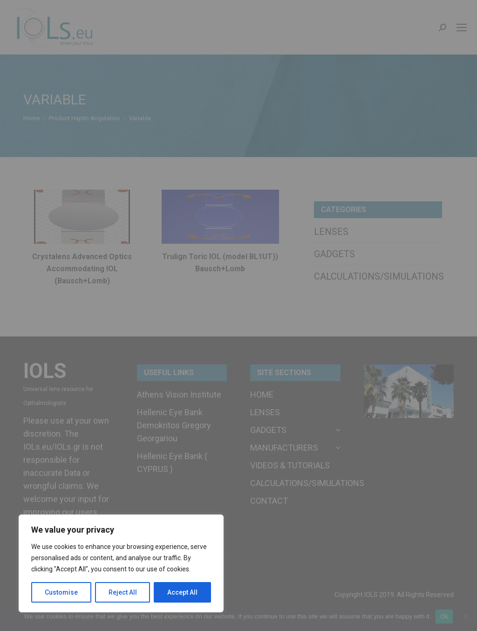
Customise (61, 592)
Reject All (123, 592)
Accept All (182, 592)
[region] (121, 563)
